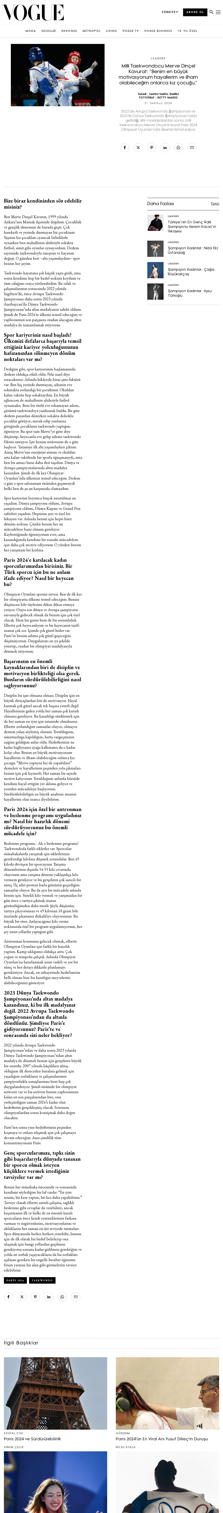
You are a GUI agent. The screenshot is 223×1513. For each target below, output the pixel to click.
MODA (31, 31)
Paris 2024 (15, 1280)
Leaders (158, 58)
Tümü (215, 204)
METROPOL (92, 31)
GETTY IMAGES (167, 98)
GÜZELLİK (48, 31)
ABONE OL (195, 12)
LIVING (111, 31)
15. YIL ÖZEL (187, 31)
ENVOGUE (69, 31)
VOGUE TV (130, 31)
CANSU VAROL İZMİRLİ (164, 94)
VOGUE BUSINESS (158, 31)
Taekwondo (42, 1280)
